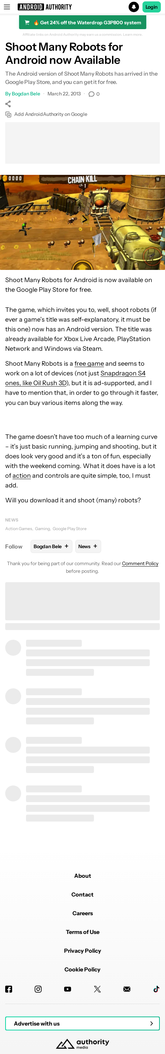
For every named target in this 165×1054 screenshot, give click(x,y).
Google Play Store (70, 528)
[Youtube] (67, 989)
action (21, 475)
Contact (82, 894)
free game (89, 363)
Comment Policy (140, 563)
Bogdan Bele (26, 94)
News (11, 519)
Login (152, 7)
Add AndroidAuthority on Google (46, 114)
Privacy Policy (82, 950)
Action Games (18, 528)
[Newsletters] (126, 989)
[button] (82, 7)
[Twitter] (97, 989)
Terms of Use (82, 931)
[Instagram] (38, 989)
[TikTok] (156, 989)
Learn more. (133, 35)
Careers (82, 913)
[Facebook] (8, 989)
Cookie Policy (82, 969)
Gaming (42, 528)
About (82, 875)
